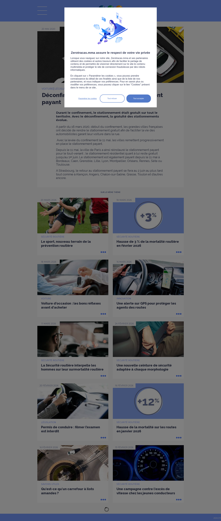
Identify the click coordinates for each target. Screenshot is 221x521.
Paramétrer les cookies (87, 98)
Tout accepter (138, 98)
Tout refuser (112, 98)
